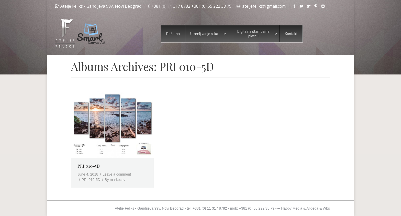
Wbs (326, 208)
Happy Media (291, 208)
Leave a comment (117, 174)
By (115, 180)
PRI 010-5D (88, 166)
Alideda (312, 208)
